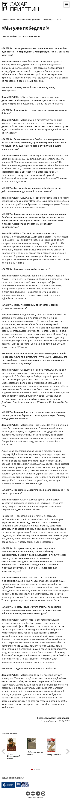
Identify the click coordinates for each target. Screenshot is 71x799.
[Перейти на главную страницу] (20, 11)
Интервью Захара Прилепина (28, 19)
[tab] (32, 769)
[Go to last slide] (3, 751)
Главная (5, 19)
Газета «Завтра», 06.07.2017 (55, 720)
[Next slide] (67, 751)
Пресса (12, 19)
